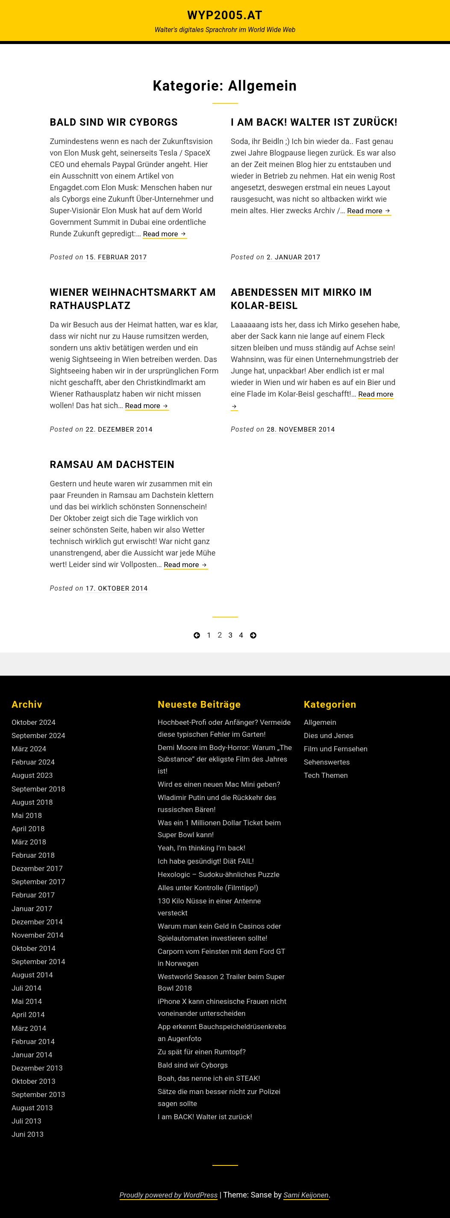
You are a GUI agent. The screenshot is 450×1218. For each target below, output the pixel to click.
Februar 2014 (34, 1032)
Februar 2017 (34, 889)
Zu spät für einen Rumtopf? (204, 1065)
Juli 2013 (27, 1110)
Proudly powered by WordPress (167, 1189)
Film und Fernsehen (337, 746)
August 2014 (33, 967)
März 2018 (30, 837)
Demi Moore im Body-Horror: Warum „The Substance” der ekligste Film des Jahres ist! (222, 768)
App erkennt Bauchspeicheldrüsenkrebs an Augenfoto (209, 1041)
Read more (166, 233)
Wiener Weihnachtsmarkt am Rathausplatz (131, 298)
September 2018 (40, 785)
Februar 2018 (34, 850)
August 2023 (33, 772)
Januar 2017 (33, 902)
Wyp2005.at (225, 15)
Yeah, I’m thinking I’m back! (204, 854)
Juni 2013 (28, 1123)
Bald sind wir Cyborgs (120, 121)
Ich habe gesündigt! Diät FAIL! (208, 867)
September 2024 (40, 733)
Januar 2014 (33, 1045)
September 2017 (40, 876)
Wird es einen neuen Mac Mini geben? (222, 792)
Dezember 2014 (38, 915)
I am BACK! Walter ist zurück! (207, 1129)
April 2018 (29, 824)
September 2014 (40, 954)
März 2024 (30, 746)
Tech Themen (327, 772)
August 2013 (33, 1097)
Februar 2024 (34, 759)
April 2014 (29, 1006)
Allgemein (321, 720)
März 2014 (30, 1019)
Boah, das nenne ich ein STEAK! (211, 1091)
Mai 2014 (28, 993)
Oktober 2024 (35, 720)
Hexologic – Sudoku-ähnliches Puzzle (222, 880)
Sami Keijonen (308, 1189)
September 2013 (40, 1084)
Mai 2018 (28, 811)
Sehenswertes (328, 759)
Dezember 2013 (38, 1058)
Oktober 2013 (35, 1071)
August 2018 (33, 798)
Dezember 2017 (38, 863)
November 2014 (39, 928)
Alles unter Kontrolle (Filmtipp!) (211, 893)
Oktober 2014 (35, 941)
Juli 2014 (27, 980)
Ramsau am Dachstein (119, 463)
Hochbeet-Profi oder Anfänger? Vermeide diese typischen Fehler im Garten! (218, 732)
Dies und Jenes (330, 733)
